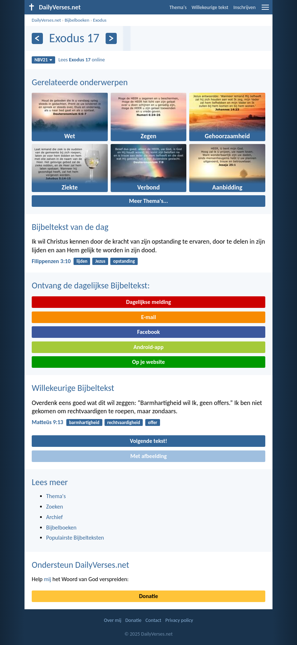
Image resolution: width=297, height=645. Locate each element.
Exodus (99, 20)
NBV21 (44, 59)
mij (47, 579)
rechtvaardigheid (123, 422)
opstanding (124, 261)
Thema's (178, 7)
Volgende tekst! (148, 440)
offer (152, 422)
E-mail (148, 317)
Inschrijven (244, 7)
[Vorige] (37, 38)
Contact (153, 620)
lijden (81, 261)
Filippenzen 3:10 (51, 261)
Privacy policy (179, 620)
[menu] (265, 10)
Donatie (148, 596)
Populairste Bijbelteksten (75, 537)
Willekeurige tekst (210, 7)
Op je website (148, 361)
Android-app (148, 347)
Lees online (81, 59)
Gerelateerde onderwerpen (80, 82)
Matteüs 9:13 (47, 422)
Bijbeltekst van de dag (70, 227)
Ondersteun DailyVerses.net (80, 564)
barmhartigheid (84, 422)
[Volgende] (111, 38)
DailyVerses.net (46, 20)
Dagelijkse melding (148, 301)
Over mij (112, 620)
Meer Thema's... (148, 200)
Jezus (100, 261)
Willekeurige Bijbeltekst (73, 388)
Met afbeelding (148, 456)
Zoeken (54, 506)
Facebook (148, 331)
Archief (54, 517)
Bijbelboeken (77, 20)
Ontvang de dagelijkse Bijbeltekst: (91, 285)
